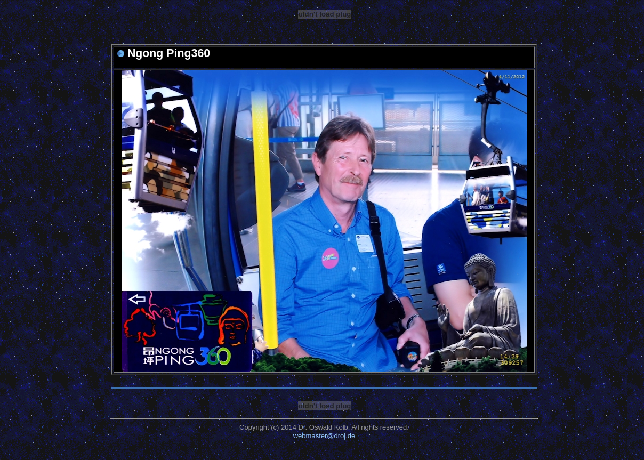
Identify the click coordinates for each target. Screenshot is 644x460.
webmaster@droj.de (324, 436)
